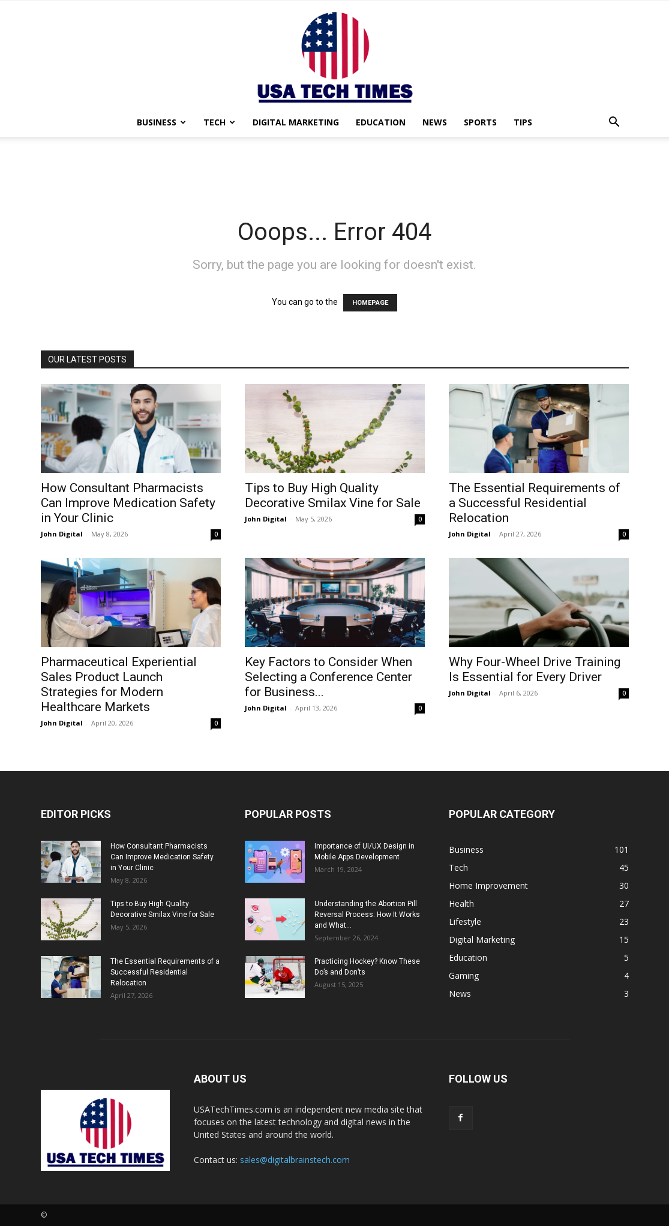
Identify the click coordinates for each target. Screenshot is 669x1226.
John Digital (62, 533)
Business (161, 122)
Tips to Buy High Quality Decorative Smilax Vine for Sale (333, 495)
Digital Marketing (296, 122)
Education (381, 122)
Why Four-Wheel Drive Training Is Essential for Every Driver (534, 669)
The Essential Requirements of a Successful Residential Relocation (534, 503)
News (434, 122)
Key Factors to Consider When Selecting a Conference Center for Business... (328, 677)
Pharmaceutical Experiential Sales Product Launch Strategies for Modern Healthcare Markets (119, 684)
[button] (614, 123)
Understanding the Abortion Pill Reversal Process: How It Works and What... (367, 915)
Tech (219, 122)
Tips (523, 122)
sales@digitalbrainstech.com (295, 1159)
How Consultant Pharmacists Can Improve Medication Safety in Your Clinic (128, 503)
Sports (480, 122)
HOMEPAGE (370, 303)
